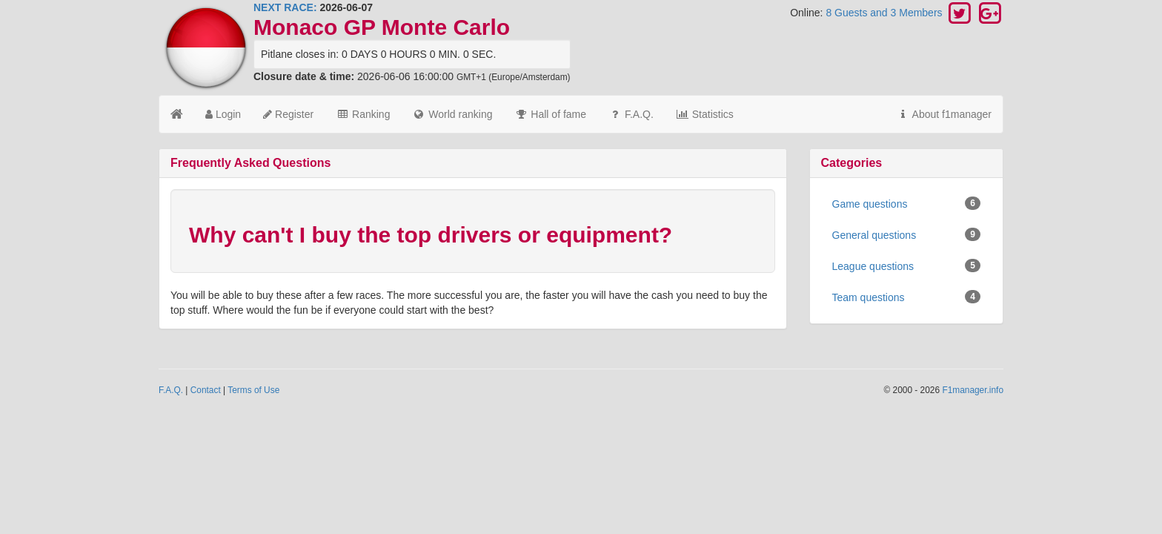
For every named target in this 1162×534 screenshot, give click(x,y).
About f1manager (944, 114)
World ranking (452, 114)
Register (288, 114)
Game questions (906, 203)
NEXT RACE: (285, 7)
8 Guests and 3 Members (885, 13)
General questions (906, 234)
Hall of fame (550, 114)
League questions (906, 265)
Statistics (705, 114)
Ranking (363, 114)
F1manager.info (972, 390)
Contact (205, 390)
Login (223, 114)
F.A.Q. (631, 114)
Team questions (906, 296)
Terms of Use (253, 390)
